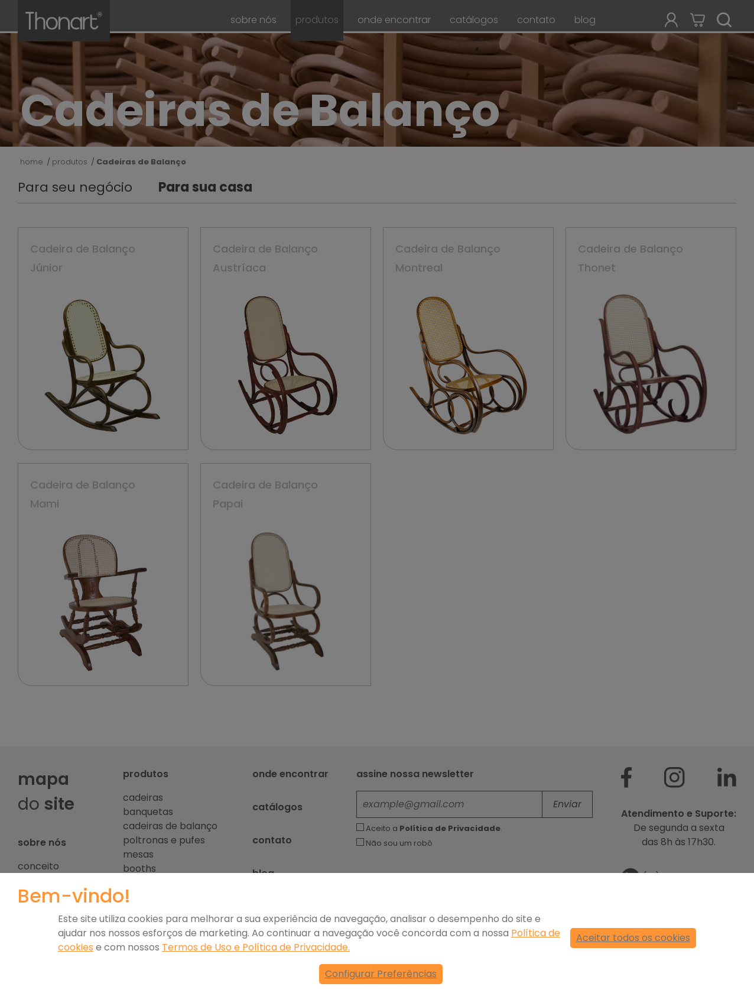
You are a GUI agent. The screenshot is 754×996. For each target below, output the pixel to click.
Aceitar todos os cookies (633, 938)
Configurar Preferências (381, 974)
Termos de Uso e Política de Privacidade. (256, 947)
